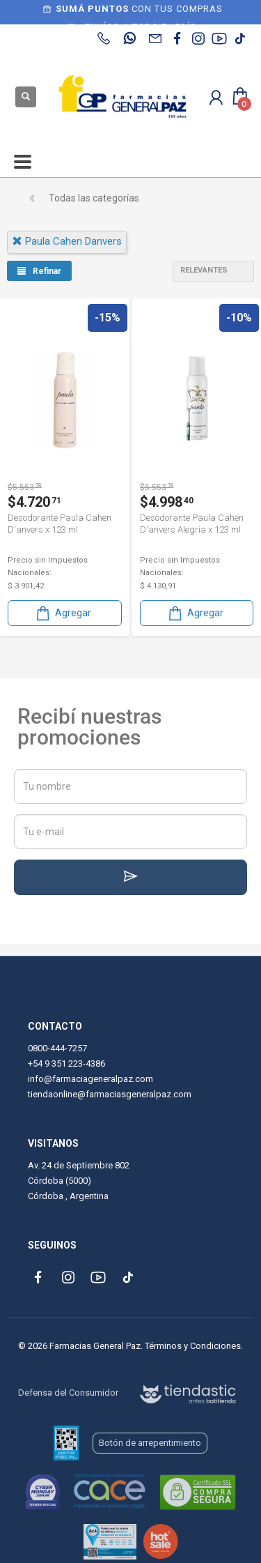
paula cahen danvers (67, 241)
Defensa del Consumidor (68, 1392)
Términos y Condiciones (193, 1346)
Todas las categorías (94, 198)
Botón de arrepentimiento (150, 1443)
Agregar (62, 613)
